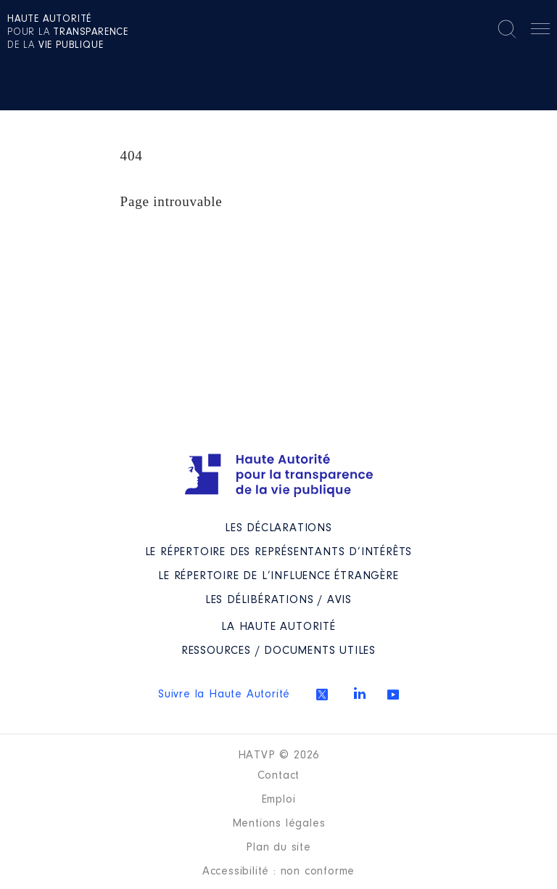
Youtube (393, 694)
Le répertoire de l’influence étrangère (278, 576)
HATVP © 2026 (279, 755)
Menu (540, 31)
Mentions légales (279, 823)
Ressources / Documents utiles (278, 651)
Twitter (322, 694)
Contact (278, 776)
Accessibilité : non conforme (278, 871)
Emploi (279, 800)
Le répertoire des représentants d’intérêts (279, 552)
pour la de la (67, 33)
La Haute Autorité (278, 627)
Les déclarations (278, 528)
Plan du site (278, 847)
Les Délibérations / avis (278, 600)
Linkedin (360, 693)
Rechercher (507, 29)
